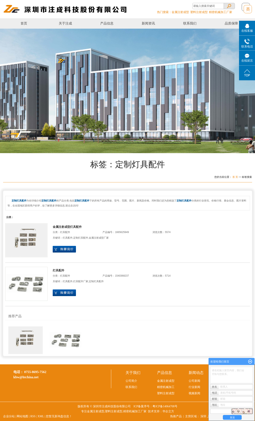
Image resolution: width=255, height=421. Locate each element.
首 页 (235, 177)
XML (41, 416)
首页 (24, 23)
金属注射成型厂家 (99, 237)
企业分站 (9, 416)
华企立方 (168, 411)
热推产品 (176, 416)
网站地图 (22, 416)
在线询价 (64, 249)
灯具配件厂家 (80, 281)
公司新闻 (194, 380)
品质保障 (231, 23)
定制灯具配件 (80, 237)
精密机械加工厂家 (220, 12)
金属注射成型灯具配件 (67, 226)
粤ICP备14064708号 (165, 406)
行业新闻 (194, 387)
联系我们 (189, 23)
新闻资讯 (148, 23)
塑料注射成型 (199, 12)
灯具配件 (65, 232)
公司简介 (131, 380)
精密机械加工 (165, 387)
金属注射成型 (180, 12)
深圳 (203, 416)
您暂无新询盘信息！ (59, 416)
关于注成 (65, 23)
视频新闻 (194, 393)
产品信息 (106, 23)
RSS (32, 416)
